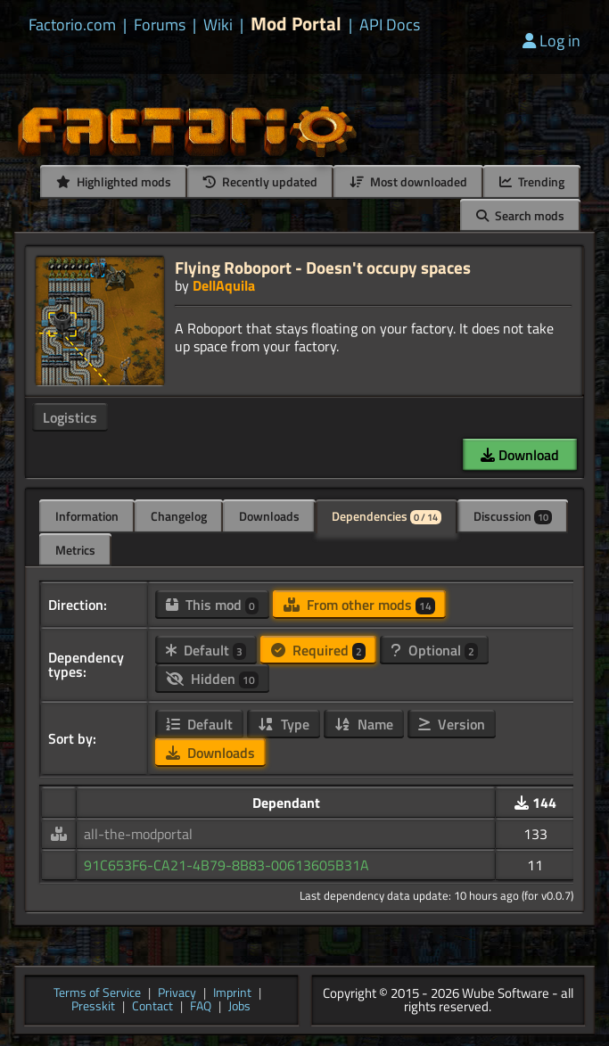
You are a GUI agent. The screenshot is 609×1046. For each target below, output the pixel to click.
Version (451, 724)
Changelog (179, 516)
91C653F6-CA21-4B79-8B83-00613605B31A (226, 865)
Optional (434, 650)
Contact (152, 1007)
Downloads (269, 516)
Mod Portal (296, 23)
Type (283, 724)
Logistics (70, 417)
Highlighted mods (113, 181)
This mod (212, 604)
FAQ (200, 1007)
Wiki (218, 25)
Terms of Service (97, 994)
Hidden (212, 678)
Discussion (512, 516)
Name (363, 724)
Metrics (75, 549)
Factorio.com (72, 25)
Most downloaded (408, 181)
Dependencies (386, 516)
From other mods (359, 604)
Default (206, 650)
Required (318, 650)
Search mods (520, 215)
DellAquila (224, 285)
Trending (531, 181)
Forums (159, 25)
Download (520, 454)
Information (87, 516)
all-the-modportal (138, 833)
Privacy (177, 994)
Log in (551, 41)
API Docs (389, 25)
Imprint (232, 994)
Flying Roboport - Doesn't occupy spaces (323, 267)
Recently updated (260, 181)
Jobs (239, 1007)
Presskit (93, 1007)
